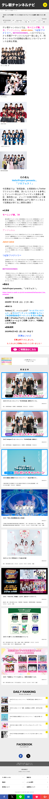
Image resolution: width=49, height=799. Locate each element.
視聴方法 (29, 777)
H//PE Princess (8, 406)
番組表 (3, 782)
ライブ (32, 22)
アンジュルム (32, 20)
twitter (28, 756)
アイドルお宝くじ (18, 682)
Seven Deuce (39, 602)
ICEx (15, 642)
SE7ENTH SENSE (32, 602)
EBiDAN (39, 523)
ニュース (27, 525)
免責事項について (31, 787)
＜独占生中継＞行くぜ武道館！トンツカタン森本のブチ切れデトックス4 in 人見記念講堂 (19, 483)
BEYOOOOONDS (7, 20)
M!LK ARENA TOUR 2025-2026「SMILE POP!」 (11, 525)
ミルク (40, 525)
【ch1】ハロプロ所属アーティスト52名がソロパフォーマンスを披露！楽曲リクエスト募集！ (12, 10)
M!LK (43, 523)
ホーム (2, 10)
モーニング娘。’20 (24, 22)
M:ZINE (14, 406)
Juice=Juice (19, 20)
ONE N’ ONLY (27, 642)
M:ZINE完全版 (19, 406)
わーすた (29, 563)
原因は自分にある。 (18, 644)
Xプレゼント (25, 406)
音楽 (44, 22)
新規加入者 (18, 485)
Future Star (25, 602)
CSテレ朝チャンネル (32, 523)
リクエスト (38, 22)
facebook (21, 756)
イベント (23, 525)
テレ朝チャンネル (6, 777)
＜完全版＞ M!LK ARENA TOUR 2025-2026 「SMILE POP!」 (14, 523)
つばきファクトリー (8, 22)
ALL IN (4, 602)
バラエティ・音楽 (34, 525)
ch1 (13, 20)
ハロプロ (16, 22)
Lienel (19, 642)
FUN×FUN (20, 602)
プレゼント (31, 406)
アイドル (25, 20)
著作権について (6, 787)
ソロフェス (40, 20)
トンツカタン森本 (6, 485)
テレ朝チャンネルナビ (18, 5)
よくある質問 (30, 782)
